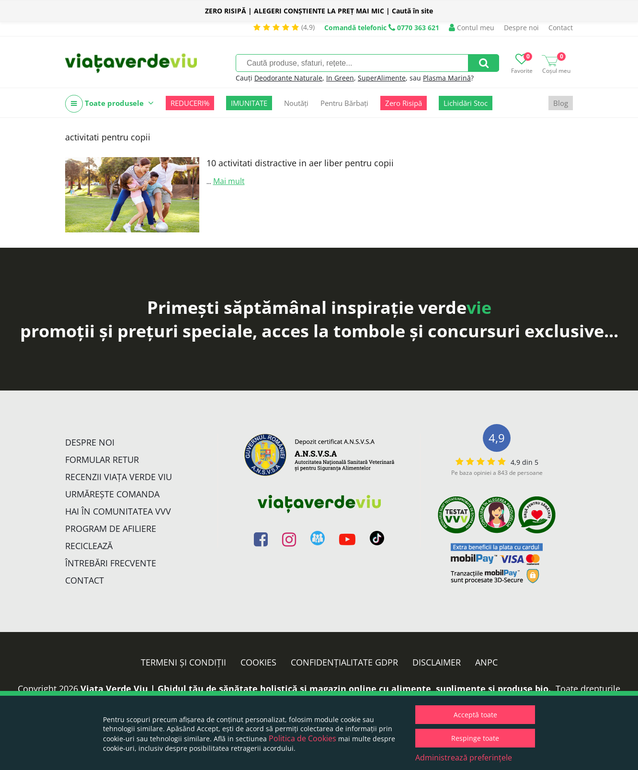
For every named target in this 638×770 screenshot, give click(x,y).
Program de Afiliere (110, 528)
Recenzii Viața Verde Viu (118, 477)
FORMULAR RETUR (102, 459)
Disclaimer (436, 662)
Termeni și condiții (183, 662)
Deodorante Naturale (288, 77)
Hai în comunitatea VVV (118, 511)
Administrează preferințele (463, 757)
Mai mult (229, 181)
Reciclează (89, 546)
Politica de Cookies (302, 738)
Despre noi (521, 27)
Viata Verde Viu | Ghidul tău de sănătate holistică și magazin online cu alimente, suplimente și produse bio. (315, 688)
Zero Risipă (403, 103)
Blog (560, 103)
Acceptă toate (475, 714)
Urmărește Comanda (112, 494)
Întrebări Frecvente (110, 563)
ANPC (486, 662)
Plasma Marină (447, 77)
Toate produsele (109, 104)
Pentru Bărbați (344, 103)
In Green (340, 77)
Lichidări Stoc (466, 103)
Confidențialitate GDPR (344, 662)
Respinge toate (475, 738)
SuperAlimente (382, 77)
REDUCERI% (190, 103)
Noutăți (296, 103)
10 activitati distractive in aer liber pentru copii (300, 163)
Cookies (258, 662)
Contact (560, 27)
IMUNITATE (249, 103)
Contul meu (471, 27)
